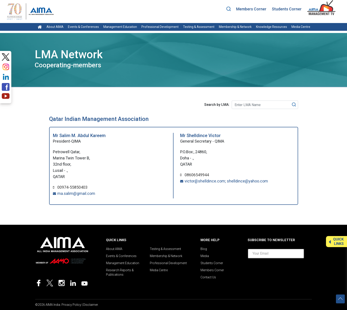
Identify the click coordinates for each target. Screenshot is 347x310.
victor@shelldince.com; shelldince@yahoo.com (226, 181)
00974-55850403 (72, 187)
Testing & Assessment (198, 27)
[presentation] (281, 270)
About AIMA (55, 27)
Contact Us (208, 277)
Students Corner (287, 9)
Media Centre (300, 27)
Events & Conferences (83, 27)
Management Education (120, 27)
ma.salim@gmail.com (76, 193)
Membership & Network (235, 27)
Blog (203, 249)
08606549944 (197, 174)
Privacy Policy (71, 304)
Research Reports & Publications (120, 272)
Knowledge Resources (271, 27)
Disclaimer (90, 304)
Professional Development (160, 27)
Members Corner (251, 9)
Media (204, 256)
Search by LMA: (216, 105)
